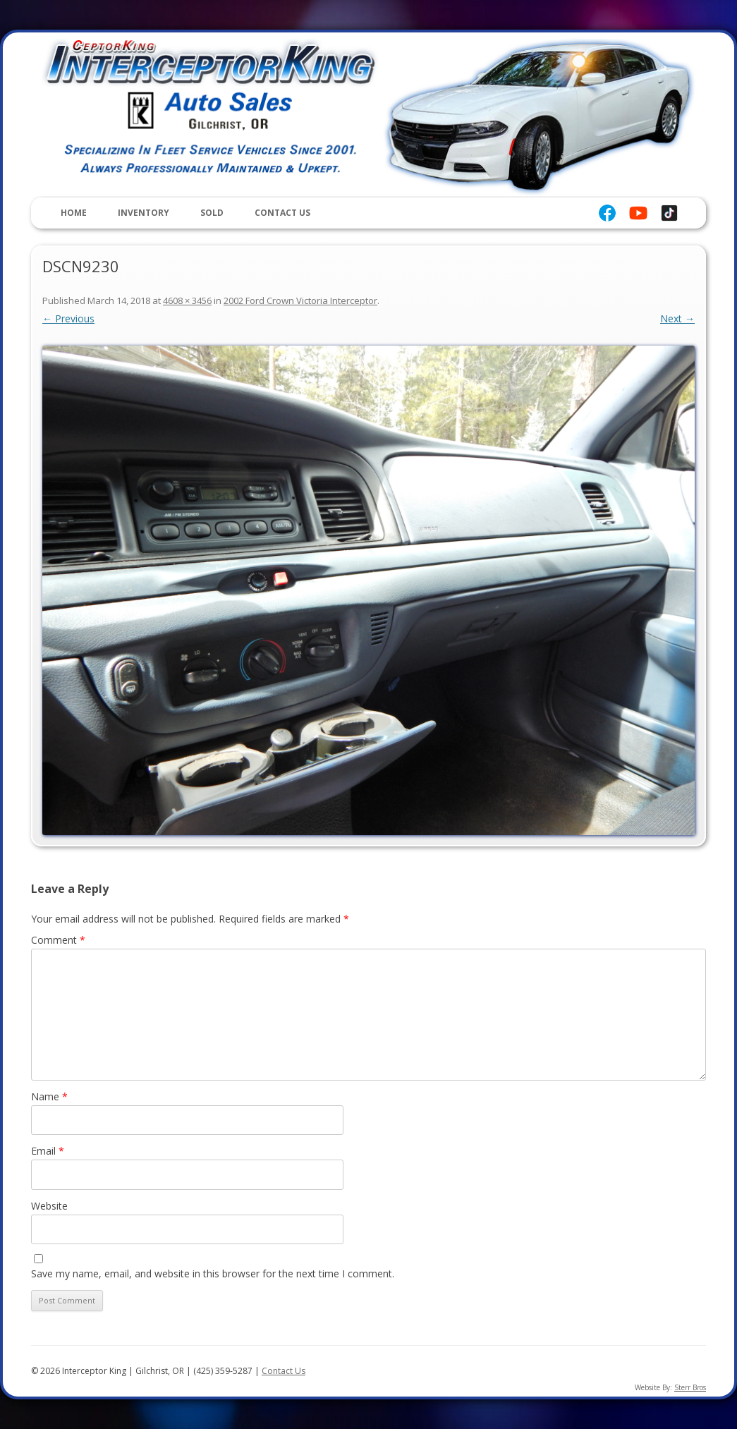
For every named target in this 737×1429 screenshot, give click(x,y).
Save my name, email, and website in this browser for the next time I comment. (212, 1273)
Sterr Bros (690, 1387)
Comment (58, 940)
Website (49, 1205)
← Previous (68, 318)
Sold (212, 213)
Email (47, 1150)
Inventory (143, 213)
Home (74, 213)
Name (49, 1096)
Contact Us (282, 213)
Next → (677, 318)
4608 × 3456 (187, 300)
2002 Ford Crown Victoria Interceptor (300, 300)
